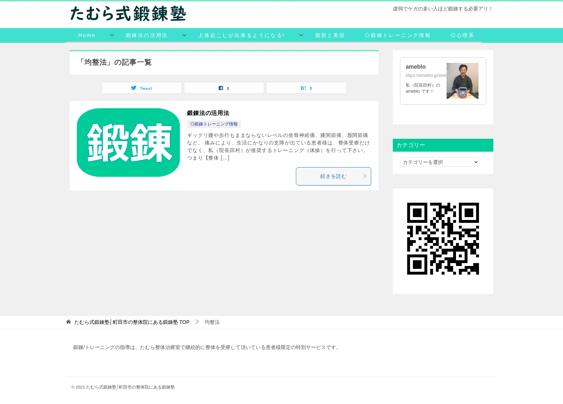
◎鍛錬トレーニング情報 (398, 35)
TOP (132, 322)
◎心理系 (463, 35)
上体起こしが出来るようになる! (241, 35)
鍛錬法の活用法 (147, 35)
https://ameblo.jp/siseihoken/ (433, 75)
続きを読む (343, 176)
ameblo (416, 67)
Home (87, 35)
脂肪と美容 (330, 35)
